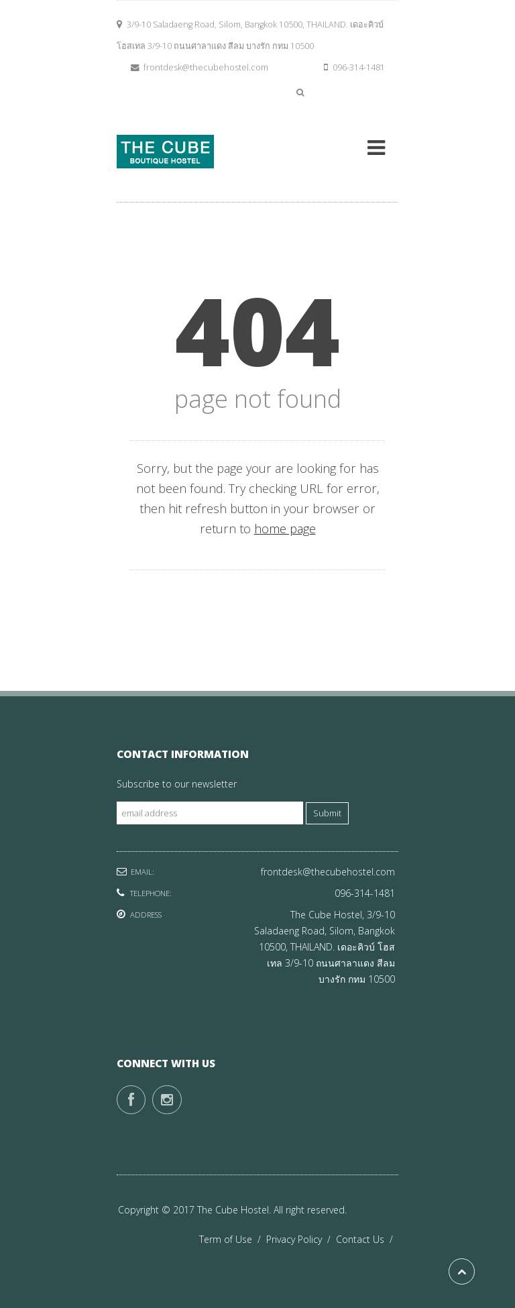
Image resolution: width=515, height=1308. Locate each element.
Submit (327, 813)
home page (285, 529)
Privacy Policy (301, 1239)
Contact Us (367, 1239)
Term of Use (232, 1239)
